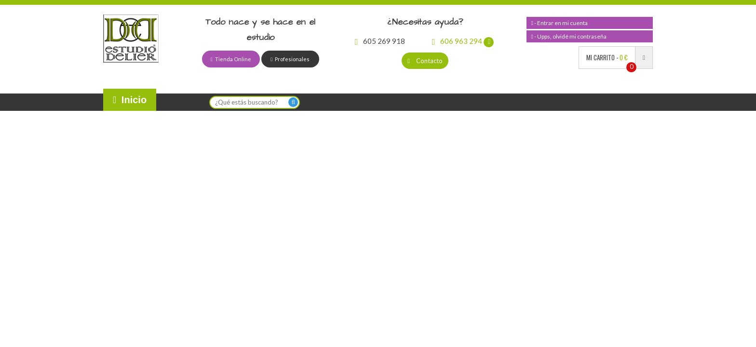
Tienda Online (231, 59)
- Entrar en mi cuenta (559, 23)
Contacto (425, 61)
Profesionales (290, 59)
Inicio (130, 99)
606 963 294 (463, 41)
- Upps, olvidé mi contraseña (569, 36)
